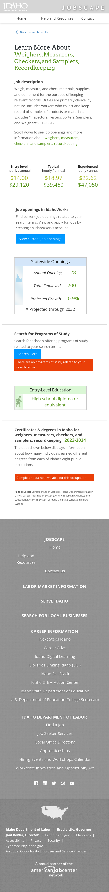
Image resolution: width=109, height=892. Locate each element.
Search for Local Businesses (54, 615)
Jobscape (54, 539)
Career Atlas (55, 647)
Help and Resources (57, 18)
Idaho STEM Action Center (55, 682)
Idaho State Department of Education (55, 691)
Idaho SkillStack (55, 673)
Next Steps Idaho (55, 639)
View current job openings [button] (40, 238)
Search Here (28, 353)
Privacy (35, 840)
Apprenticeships (55, 750)
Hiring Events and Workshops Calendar (55, 759)
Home (21, 18)
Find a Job (55, 724)
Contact (87, 18)
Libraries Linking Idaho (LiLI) (54, 665)
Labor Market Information (54, 586)
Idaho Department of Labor (54, 717)
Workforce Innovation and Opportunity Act (55, 768)
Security (54, 840)
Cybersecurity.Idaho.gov (24, 846)
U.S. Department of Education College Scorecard (55, 699)
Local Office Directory (55, 742)
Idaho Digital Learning (55, 656)
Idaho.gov (83, 835)
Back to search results (31, 32)
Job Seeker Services (55, 733)
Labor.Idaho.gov (57, 835)
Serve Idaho (54, 601)
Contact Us (55, 571)
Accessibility (15, 840)
